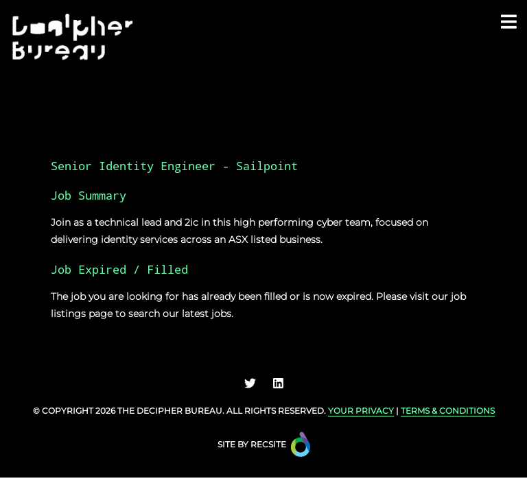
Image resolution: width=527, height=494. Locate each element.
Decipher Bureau (179, 410)
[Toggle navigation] (509, 21)
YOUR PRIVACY (361, 410)
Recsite (268, 444)
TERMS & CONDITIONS (448, 410)
